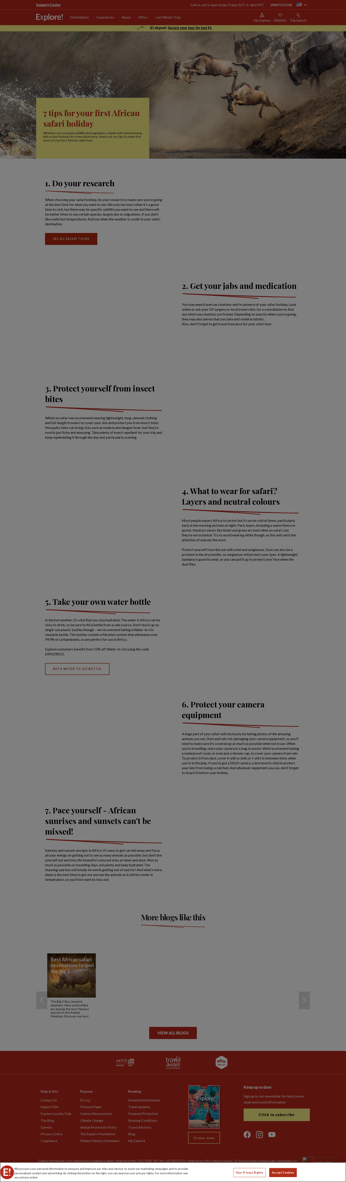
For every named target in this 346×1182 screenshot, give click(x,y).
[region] (173, 1172)
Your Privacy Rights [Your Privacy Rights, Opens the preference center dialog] (249, 1172)
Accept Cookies (283, 1172)
